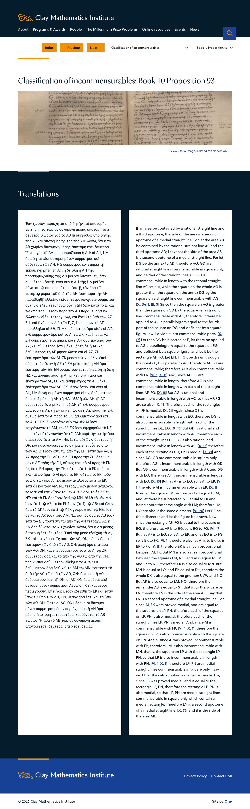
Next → (96, 47)
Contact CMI (221, 776)
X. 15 (162, 392)
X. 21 (168, 410)
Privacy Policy (195, 776)
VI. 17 (215, 528)
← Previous (71, 47)
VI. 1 (154, 374)
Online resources (156, 29)
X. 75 (182, 710)
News (194, 29)
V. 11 (156, 546)
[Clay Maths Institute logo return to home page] (66, 17)
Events (180, 29)
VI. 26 (198, 510)
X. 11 (162, 374)
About (23, 29)
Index (49, 47)
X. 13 (160, 404)
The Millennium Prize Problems (112, 29)
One (228, 801)
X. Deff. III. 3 (147, 304)
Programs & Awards (49, 29)
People (76, 29)
